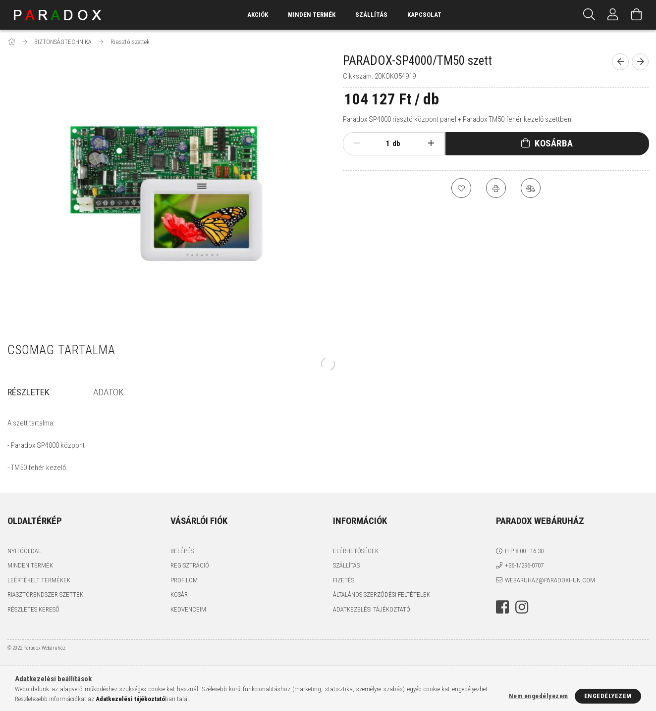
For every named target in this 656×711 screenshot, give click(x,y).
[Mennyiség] (382, 143)
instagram (521, 607)
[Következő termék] (640, 61)
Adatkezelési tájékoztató (371, 609)
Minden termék (30, 565)
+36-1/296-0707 (524, 565)
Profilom (184, 580)
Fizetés (343, 580)
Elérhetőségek (356, 551)
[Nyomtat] (496, 188)
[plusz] (431, 143)
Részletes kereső (33, 609)
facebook (502, 607)
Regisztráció (189, 565)
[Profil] (613, 15)
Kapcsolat (424, 14)
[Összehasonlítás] (531, 188)
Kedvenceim (188, 609)
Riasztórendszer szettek (45, 594)
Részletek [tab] (28, 392)
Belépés (182, 551)
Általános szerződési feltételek (381, 594)
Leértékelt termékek (38, 580)
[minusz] (356, 143)
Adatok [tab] (108, 392)
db (396, 143)
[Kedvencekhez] (461, 188)
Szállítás (371, 14)
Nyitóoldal (24, 551)
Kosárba (554, 143)
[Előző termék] (620, 61)
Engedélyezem (608, 696)
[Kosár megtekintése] (637, 15)
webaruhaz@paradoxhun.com (550, 580)
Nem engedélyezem (538, 696)
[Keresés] (589, 15)
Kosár (179, 594)
